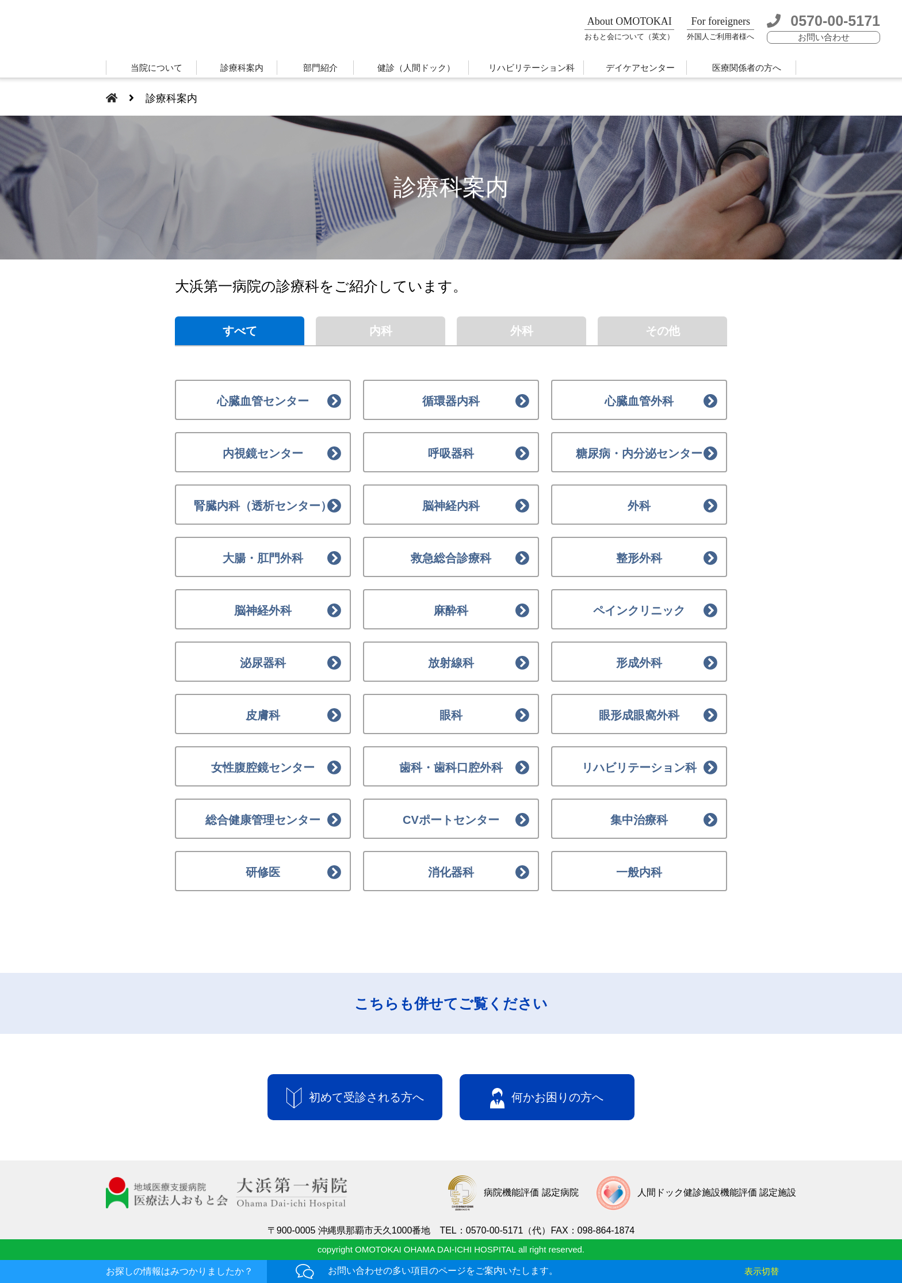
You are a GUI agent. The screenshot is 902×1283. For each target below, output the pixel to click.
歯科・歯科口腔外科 (451, 767)
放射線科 (451, 662)
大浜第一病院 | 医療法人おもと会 (142, 30)
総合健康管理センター (262, 820)
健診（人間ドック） (416, 67)
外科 (521, 330)
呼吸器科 (451, 453)
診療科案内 (241, 67)
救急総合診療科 (451, 558)
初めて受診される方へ (355, 1098)
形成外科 (639, 662)
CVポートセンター (451, 820)
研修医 (263, 872)
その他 (662, 330)
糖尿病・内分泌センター (639, 453)
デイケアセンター (640, 67)
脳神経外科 (263, 610)
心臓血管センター (263, 401)
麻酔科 (451, 610)
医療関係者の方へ (746, 67)
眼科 (451, 715)
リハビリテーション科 (531, 67)
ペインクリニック (639, 610)
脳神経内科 (451, 505)
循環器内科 (451, 401)
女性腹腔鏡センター (263, 767)
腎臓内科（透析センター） (263, 505)
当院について (156, 67)
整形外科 (639, 558)
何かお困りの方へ (546, 1098)
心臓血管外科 (639, 401)
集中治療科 (639, 820)
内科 (380, 330)
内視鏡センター (263, 453)
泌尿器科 (263, 662)
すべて (240, 330)
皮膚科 (263, 715)
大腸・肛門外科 (263, 558)
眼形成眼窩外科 (639, 715)
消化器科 (451, 872)
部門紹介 (320, 67)
